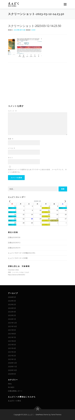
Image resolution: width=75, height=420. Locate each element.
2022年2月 (12, 315)
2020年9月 (12, 374)
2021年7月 (12, 337)
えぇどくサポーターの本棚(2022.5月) (21, 253)
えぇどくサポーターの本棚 (17, 258)
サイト (10, 158)
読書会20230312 (14, 242)
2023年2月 (12, 304)
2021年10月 (12, 326)
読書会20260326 (14, 237)
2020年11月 (12, 366)
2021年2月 (12, 356)
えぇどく (14, 3)
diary (10, 384)
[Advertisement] (37, 85)
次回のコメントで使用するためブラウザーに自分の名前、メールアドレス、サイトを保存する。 (37, 170)
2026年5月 (12, 297)
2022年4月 (12, 312)
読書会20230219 (14, 248)
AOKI (33, 30)
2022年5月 (12, 308)
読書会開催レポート (15, 391)
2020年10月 (12, 370)
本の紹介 (11, 387)
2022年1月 (12, 319)
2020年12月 (12, 363)
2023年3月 (12, 301)
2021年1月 (12, 359)
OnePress (39, 414)
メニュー (65, 4)
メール (11, 148)
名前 (11, 139)
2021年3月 (12, 352)
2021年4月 (12, 348)
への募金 (14, 401)
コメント (12, 111)
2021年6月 (12, 341)
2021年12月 (12, 323)
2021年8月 (12, 334)
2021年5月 (12, 344)
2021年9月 (12, 330)
